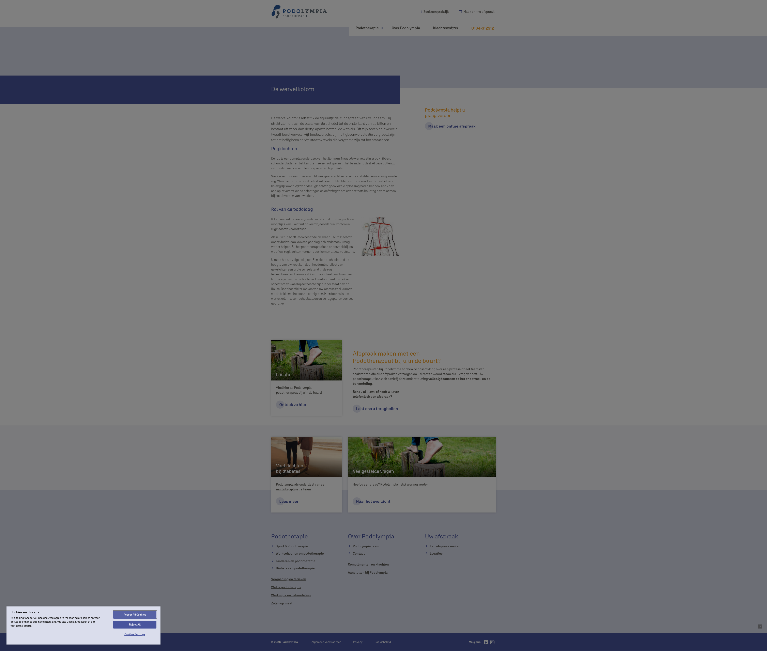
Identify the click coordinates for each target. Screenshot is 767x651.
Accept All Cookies (135, 614)
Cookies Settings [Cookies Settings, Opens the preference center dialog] (134, 634)
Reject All (135, 624)
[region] (83, 625)
